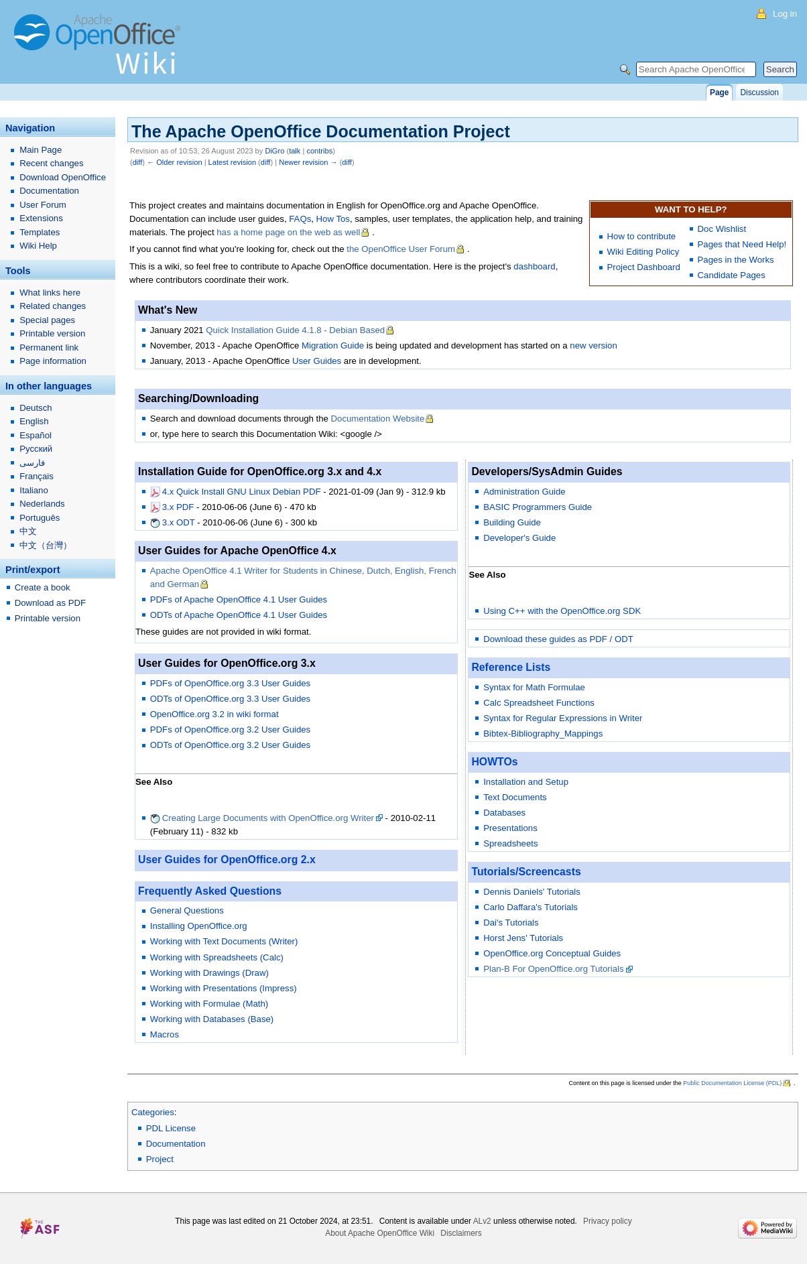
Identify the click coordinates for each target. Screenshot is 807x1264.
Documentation (176, 1144)
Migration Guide (333, 345)
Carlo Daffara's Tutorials (530, 907)
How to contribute (641, 236)
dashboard (534, 266)
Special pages (47, 320)
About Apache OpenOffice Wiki (379, 1233)
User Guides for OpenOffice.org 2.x (227, 859)
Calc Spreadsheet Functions (539, 703)
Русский (35, 449)
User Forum (42, 205)
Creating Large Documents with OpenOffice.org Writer (268, 818)
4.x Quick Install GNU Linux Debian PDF (241, 492)
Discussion (759, 92)
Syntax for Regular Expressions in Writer (562, 718)
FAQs (300, 219)
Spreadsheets (510, 843)
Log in (785, 14)
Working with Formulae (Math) (209, 1004)
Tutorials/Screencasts (525, 871)
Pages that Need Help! (742, 244)
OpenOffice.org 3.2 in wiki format (214, 714)
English (33, 421)
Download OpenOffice (62, 177)
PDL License (171, 1128)
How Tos (333, 219)
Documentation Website (378, 419)
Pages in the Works (736, 260)
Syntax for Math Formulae (534, 687)
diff (138, 162)
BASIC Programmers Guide (537, 507)
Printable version (52, 333)
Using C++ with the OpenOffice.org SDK (562, 611)
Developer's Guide (519, 538)
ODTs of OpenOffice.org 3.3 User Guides (230, 699)
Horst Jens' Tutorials (523, 938)
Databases (504, 813)
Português (39, 518)
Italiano (33, 490)
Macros (164, 1034)
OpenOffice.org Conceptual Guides (552, 953)
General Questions (187, 910)
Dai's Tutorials (510, 923)
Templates (39, 232)
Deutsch (35, 408)
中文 (28, 531)
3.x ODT (178, 522)
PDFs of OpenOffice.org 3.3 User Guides (230, 683)
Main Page (40, 150)
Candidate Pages (731, 275)
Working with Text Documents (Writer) (224, 941)
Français (36, 476)
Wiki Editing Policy (643, 252)
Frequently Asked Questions (210, 891)
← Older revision (174, 162)
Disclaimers (460, 1233)
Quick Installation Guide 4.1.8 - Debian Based (295, 330)
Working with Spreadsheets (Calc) (217, 957)
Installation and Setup (525, 782)
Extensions (41, 218)
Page (719, 92)
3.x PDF (178, 507)
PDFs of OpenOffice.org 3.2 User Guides (230, 729)
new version (593, 345)
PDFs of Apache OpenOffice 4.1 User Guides (238, 599)
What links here (49, 293)
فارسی (32, 463)
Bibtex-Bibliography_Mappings (543, 734)
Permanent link (48, 347)
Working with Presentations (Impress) (223, 988)
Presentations (510, 828)
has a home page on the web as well (288, 232)
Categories (152, 1112)
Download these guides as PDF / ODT (558, 639)
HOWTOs (494, 761)
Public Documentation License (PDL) (732, 1083)
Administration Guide (524, 492)
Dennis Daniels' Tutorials (531, 892)
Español (35, 435)
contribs (319, 151)
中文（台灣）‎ (45, 545)
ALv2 (482, 1221)
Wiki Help (38, 246)
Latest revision (232, 162)
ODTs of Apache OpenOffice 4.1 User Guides (238, 615)
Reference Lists (510, 667)
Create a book (42, 587)
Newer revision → (308, 162)
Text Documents (515, 797)
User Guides (316, 361)
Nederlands (41, 504)
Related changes (52, 306)
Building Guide (512, 522)
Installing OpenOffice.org (198, 926)
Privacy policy (607, 1221)
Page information (52, 361)
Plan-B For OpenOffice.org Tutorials (553, 969)
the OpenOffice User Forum (401, 249)
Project (160, 1159)
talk (294, 151)
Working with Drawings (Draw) (209, 973)
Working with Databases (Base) (211, 1019)
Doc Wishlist (722, 229)
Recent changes (51, 163)
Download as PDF (50, 603)
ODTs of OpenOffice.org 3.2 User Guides (230, 745)
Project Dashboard (643, 267)
